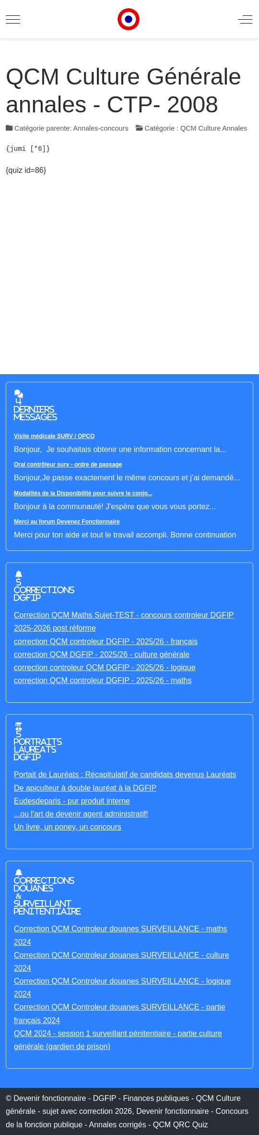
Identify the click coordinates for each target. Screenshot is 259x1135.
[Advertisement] (129, 263)
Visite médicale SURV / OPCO (54, 436)
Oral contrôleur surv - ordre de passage (68, 464)
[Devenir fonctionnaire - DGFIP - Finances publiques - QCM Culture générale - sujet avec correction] (129, 19)
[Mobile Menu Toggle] (13, 19)
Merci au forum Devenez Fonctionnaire (67, 521)
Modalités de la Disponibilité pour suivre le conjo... (83, 493)
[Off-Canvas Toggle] (245, 19)
